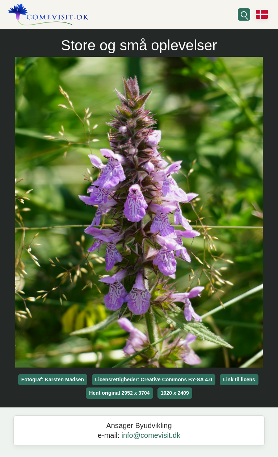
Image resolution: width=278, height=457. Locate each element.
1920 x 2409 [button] (175, 393)
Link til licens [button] (239, 379)
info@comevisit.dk (151, 435)
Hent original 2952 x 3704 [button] (119, 393)
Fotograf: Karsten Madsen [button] (52, 379)
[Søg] (244, 14)
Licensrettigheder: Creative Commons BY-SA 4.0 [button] (153, 379)
